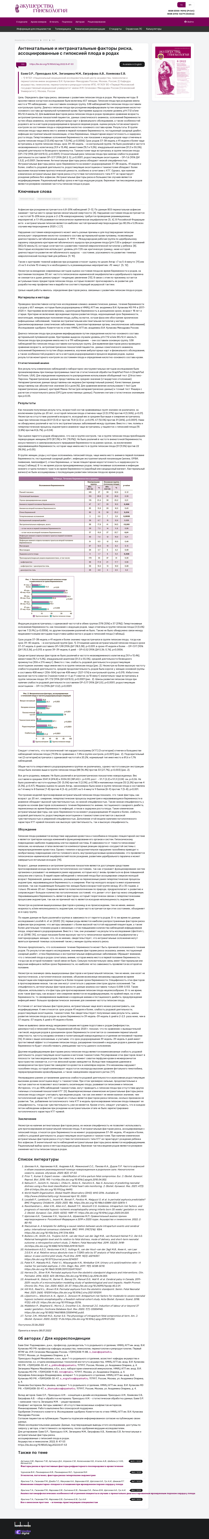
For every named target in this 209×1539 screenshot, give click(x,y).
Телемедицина (63, 29)
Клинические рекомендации (90, 29)
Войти (189, 22)
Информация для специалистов (34, 29)
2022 (45, 35)
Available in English (132, 59)
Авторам (80, 22)
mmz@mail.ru (66, 1366)
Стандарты (115, 29)
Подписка (67, 22)
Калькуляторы (153, 29)
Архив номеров (38, 22)
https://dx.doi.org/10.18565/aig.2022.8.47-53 (51, 58)
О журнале (21, 22)
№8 (53, 35)
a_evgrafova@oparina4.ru (74, 1372)
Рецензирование (97, 22)
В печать (54, 22)
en (190, 5)
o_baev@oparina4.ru (100, 1346)
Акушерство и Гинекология (27, 35)
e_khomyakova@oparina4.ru (60, 1382)
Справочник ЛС (134, 29)
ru (181, 5)
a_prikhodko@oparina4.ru (62, 1359)
